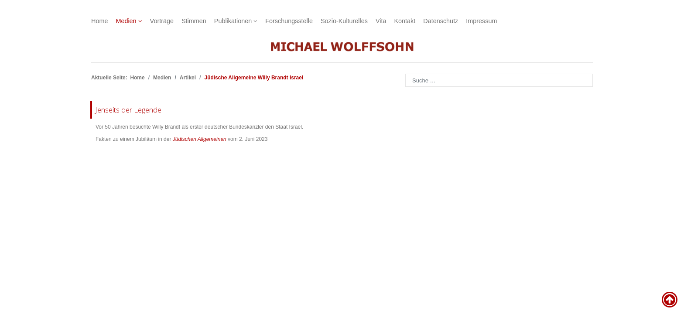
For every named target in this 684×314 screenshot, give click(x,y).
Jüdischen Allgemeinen (199, 139)
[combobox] (499, 80)
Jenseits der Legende (128, 110)
